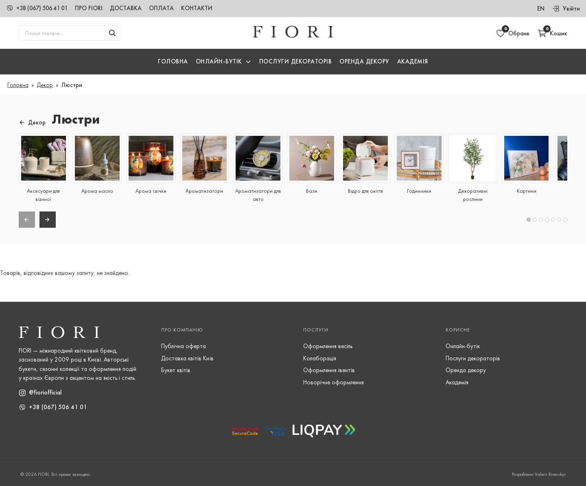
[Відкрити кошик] (552, 33)
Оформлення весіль (327, 346)
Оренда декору (364, 62)
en (540, 8)
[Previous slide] (27, 219)
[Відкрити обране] (512, 33)
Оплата (168, 8)
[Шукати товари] (112, 33)
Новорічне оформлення (333, 382)
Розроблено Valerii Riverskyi (539, 474)
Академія (412, 62)
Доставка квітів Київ (187, 358)
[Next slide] (47, 219)
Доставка (133, 8)
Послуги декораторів (473, 358)
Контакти (203, 8)
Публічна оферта (183, 346)
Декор (45, 85)
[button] (223, 62)
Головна (173, 62)
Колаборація (319, 358)
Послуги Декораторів (295, 62)
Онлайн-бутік (463, 346)
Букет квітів (175, 370)
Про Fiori (95, 8)
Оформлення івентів (329, 370)
